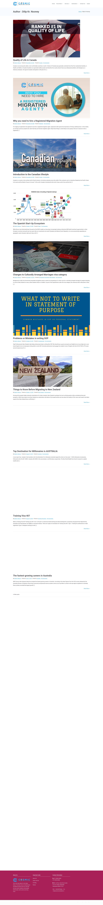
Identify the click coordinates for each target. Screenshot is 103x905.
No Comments (46, 62)
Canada (41, 62)
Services (67, 4)
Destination (75, 4)
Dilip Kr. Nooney (17, 62)
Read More (87, 73)
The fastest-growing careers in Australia (32, 575)
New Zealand (52, 277)
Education (44, 518)
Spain (39, 226)
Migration (41, 123)
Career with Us (36, 880)
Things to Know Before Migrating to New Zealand (36, 389)
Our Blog (34, 882)
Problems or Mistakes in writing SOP (30, 338)
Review (34, 884)
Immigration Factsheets (44, 277)
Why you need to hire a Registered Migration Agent (37, 121)
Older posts (16, 594)
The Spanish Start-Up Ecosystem (29, 223)
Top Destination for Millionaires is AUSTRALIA (35, 451)
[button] (62, 4)
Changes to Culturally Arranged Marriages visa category (40, 274)
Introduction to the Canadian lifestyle (31, 174)
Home (53, 3)
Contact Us (82, 3)
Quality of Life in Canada (25, 60)
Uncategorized (41, 341)
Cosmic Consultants (31, 902)
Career (88, 3)
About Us (35, 878)
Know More (59, 4)
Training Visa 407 (21, 516)
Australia (40, 454)
